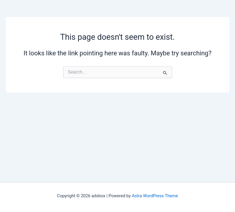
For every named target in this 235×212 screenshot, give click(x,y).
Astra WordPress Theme (155, 195)
